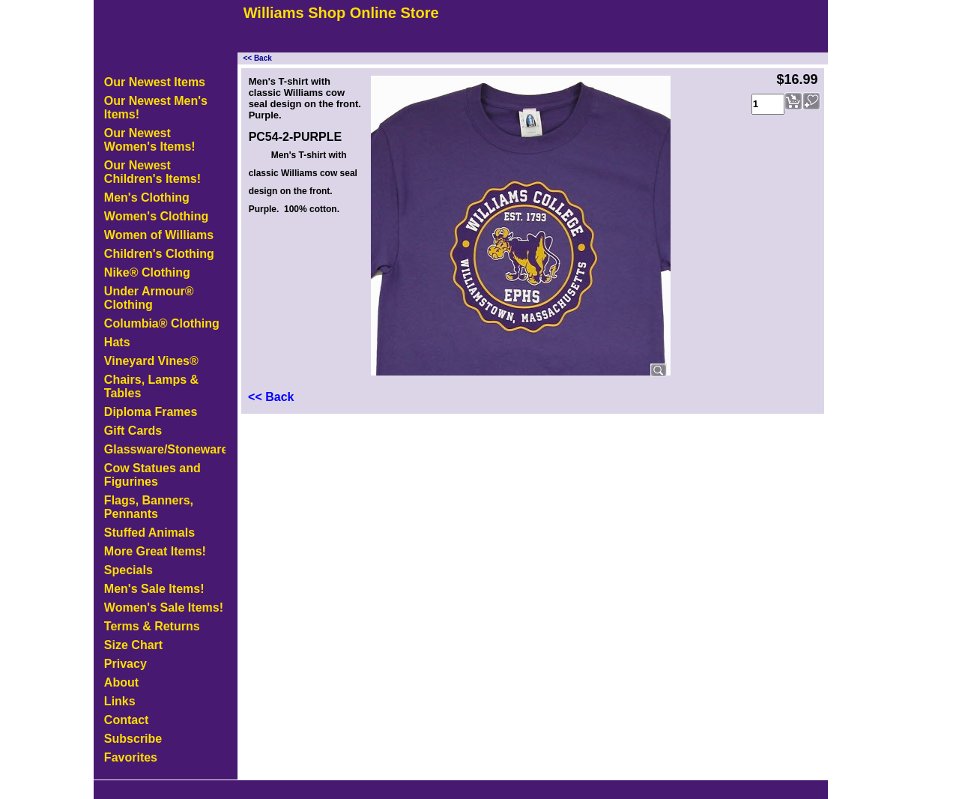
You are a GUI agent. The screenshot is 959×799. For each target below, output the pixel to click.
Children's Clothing (159, 253)
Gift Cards (133, 430)
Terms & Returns (152, 626)
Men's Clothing (147, 197)
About (121, 682)
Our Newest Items (154, 82)
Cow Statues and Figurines (152, 475)
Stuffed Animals (149, 532)
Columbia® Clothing (162, 323)
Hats (117, 342)
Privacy (125, 663)
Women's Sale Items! (163, 607)
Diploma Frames (150, 411)
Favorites (130, 757)
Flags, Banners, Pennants (148, 507)
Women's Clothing (156, 216)
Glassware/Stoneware (165, 449)
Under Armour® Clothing (149, 298)
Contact (126, 720)
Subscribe (133, 738)
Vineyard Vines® (151, 361)
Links (120, 701)
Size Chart (133, 645)
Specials (128, 570)
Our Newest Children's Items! (152, 172)
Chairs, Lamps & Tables (151, 386)
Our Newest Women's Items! (150, 140)
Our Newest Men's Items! (156, 107)
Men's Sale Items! (154, 588)
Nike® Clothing (147, 272)
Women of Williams (159, 235)
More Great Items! (155, 551)
